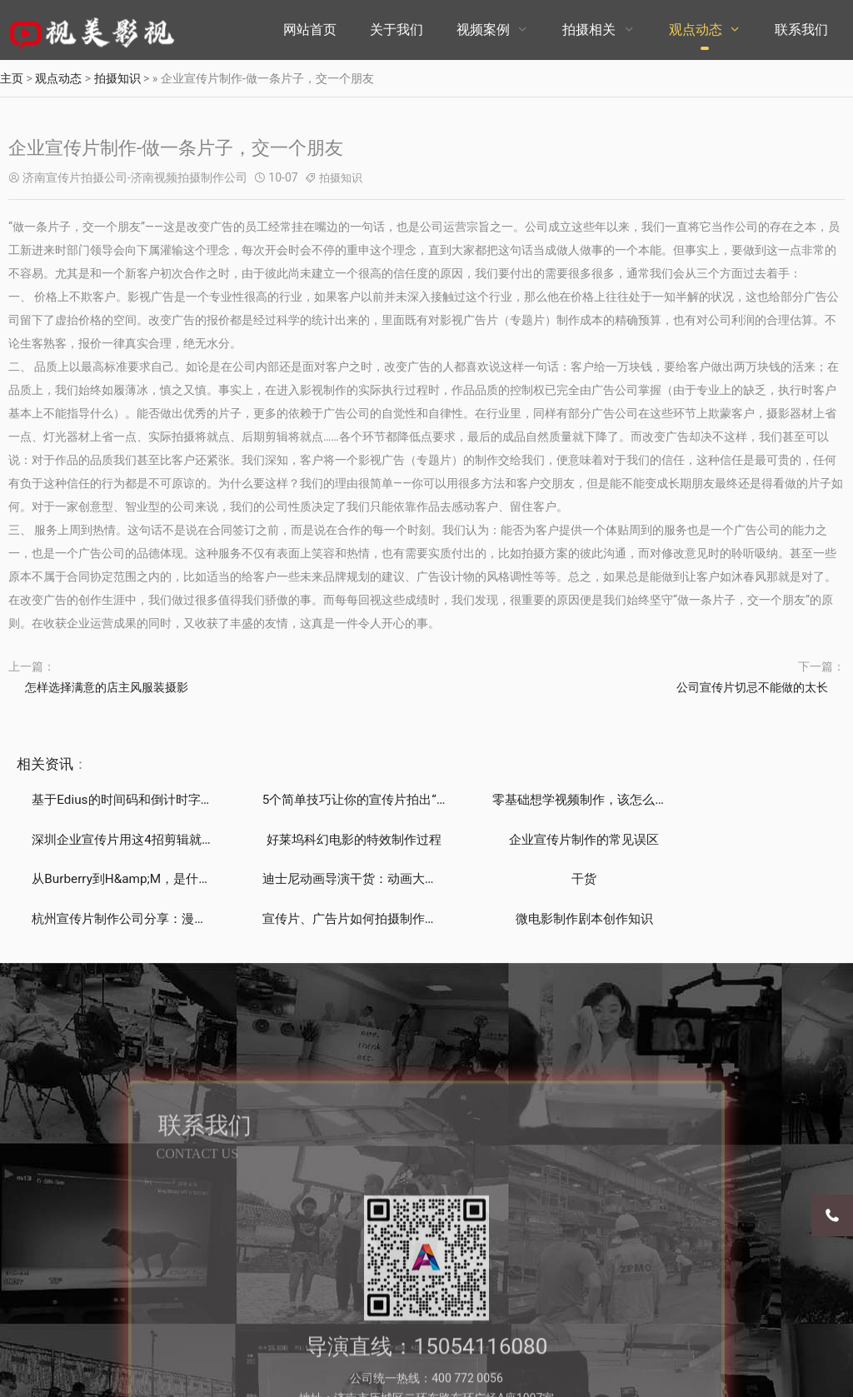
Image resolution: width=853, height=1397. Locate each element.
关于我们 (396, 29)
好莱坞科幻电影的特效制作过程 (125, 840)
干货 (112, 880)
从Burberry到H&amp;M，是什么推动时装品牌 (583, 840)
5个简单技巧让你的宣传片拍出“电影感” (355, 800)
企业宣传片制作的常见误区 (322, 840)
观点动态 (695, 29)
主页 (11, 78)
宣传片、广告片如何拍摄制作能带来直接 (569, 880)
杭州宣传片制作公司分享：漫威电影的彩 (360, 880)
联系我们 (801, 29)
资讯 (59, 764)
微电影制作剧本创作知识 (739, 880)
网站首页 (310, 29)
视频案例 (483, 29)
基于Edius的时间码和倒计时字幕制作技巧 (154, 800)
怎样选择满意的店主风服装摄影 (106, 687)
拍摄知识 (117, 78)
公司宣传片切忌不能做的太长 (752, 687)
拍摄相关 (589, 29)
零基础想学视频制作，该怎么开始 (549, 800)
